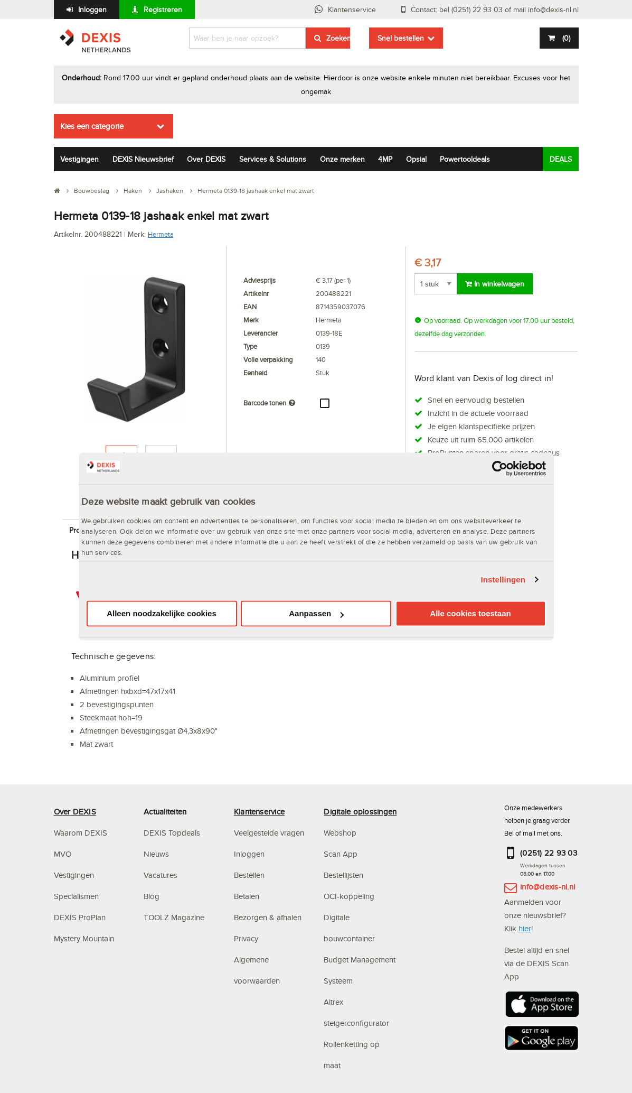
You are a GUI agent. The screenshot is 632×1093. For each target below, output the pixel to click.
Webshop (340, 832)
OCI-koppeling (349, 896)
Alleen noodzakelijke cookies (161, 613)
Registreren (163, 9)
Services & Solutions (272, 159)
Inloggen (92, 9)
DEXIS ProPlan (80, 917)
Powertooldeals (465, 159)
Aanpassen (316, 613)
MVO (62, 853)
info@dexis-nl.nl (547, 886)
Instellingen (503, 579)
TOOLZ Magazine (174, 917)
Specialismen (76, 896)
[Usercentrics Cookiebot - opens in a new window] (500, 468)
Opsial (416, 159)
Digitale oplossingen (360, 811)
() (565, 38)
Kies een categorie (92, 126)
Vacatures (160, 875)
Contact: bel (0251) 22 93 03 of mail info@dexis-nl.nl (495, 9)
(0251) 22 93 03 (548, 852)
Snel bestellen (401, 38)
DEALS (561, 159)
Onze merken (342, 159)
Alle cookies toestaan (470, 613)
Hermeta (161, 234)
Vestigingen (79, 159)
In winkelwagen (494, 284)
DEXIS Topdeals (172, 832)
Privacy (246, 938)
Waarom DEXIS (80, 832)
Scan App (340, 853)
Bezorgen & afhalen (267, 917)
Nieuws (156, 853)
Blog (151, 896)
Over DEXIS (206, 159)
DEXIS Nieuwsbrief (143, 159)
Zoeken (338, 38)
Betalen (246, 896)
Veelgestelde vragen (270, 832)
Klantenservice (352, 9)
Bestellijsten (343, 875)
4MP (385, 159)
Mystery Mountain (84, 938)
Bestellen (249, 875)
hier (524, 928)
